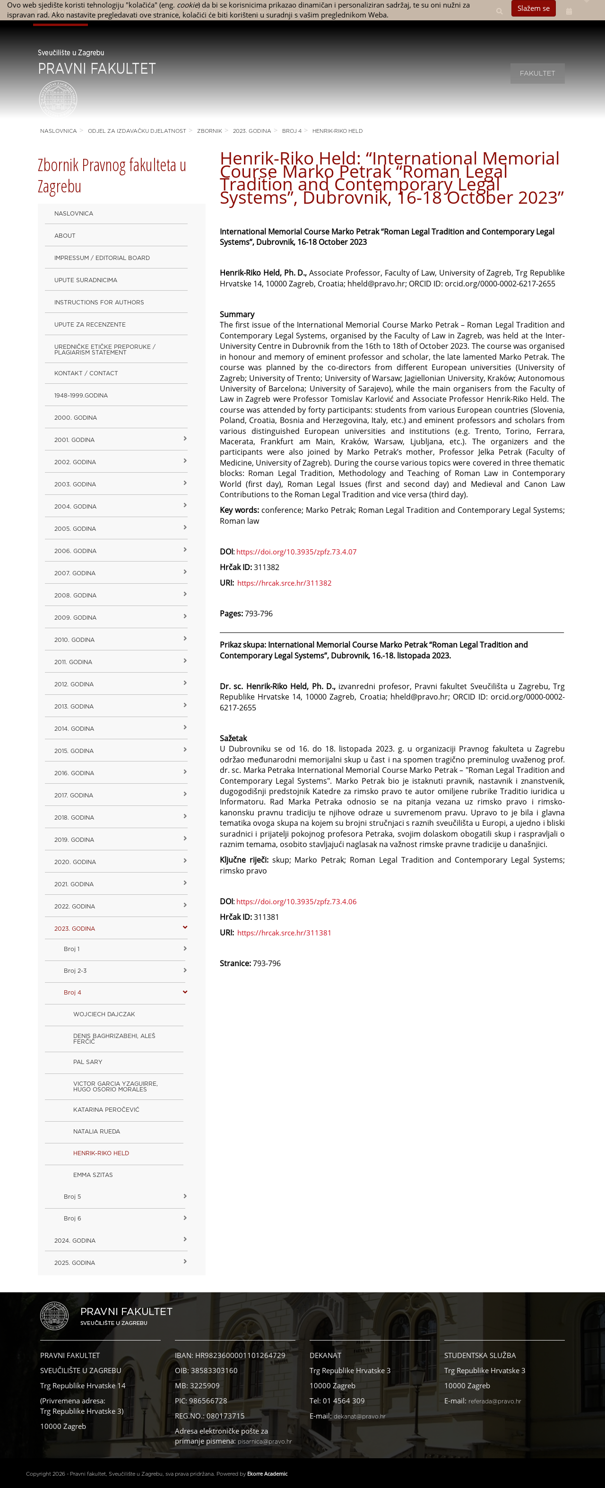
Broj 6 (72, 1218)
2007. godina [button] (74, 573)
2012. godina (74, 684)
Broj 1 (71, 949)
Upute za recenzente (90, 325)
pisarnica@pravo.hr (265, 1442)
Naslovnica (58, 131)
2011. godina (73, 662)
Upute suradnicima (85, 280)
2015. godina (74, 751)
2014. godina (74, 729)
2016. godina (74, 773)
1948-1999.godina (81, 395)
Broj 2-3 (75, 971)
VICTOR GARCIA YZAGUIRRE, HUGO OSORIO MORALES (115, 1086)
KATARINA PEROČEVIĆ (106, 1110)
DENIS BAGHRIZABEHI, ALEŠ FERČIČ (114, 1039)
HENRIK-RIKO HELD (337, 131)
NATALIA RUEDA (96, 1131)
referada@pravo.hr (494, 1401)
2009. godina (75, 618)
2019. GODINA (74, 840)
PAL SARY (88, 1062)
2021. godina (74, 884)
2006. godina (75, 551)
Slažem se (534, 8)
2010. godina (74, 640)
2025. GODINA (74, 1263)
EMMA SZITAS (93, 1175)
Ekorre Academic (267, 1473)
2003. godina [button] (75, 484)
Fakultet (537, 73)
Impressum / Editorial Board (102, 258)
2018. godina (74, 818)
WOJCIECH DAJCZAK (104, 1014)
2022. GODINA (74, 906)
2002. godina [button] (75, 462)
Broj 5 (72, 1197)
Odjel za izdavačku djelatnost (137, 131)
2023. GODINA (252, 131)
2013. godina (74, 706)
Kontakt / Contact (86, 373)
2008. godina (75, 595)
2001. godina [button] (74, 440)
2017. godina (73, 795)
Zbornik (209, 131)
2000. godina (75, 418)
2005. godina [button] (75, 529)
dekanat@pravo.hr (360, 1416)
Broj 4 (292, 131)
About (65, 236)
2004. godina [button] (75, 507)
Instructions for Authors (99, 302)
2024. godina (74, 1241)
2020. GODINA (75, 862)
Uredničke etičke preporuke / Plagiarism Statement (105, 349)
